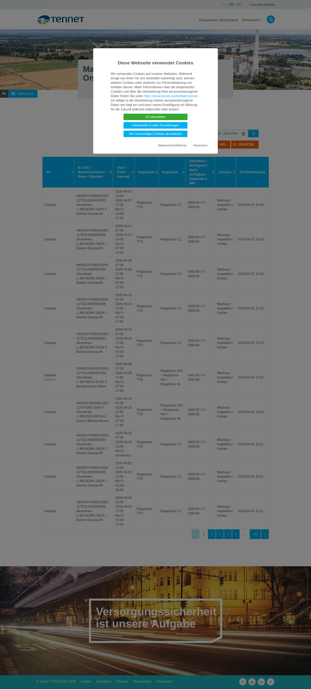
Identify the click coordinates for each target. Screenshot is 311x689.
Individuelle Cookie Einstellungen (155, 125)
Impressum (200, 145)
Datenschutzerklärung (172, 145)
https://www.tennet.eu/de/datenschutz (171, 96)
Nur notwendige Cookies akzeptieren (155, 133)
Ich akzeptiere (155, 117)
